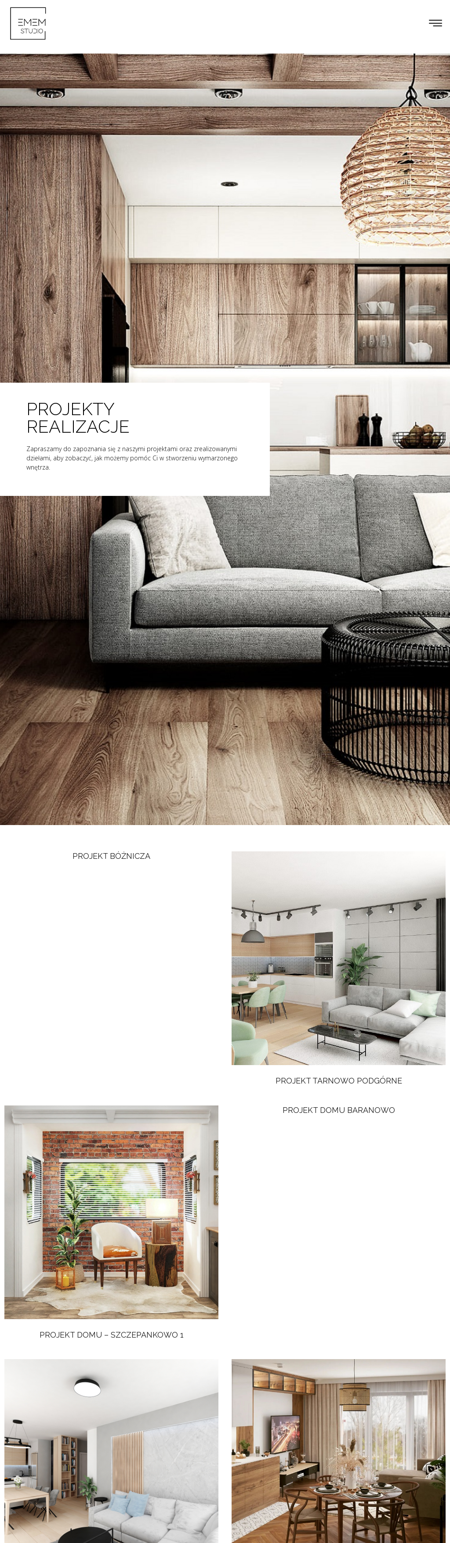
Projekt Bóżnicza (111, 856)
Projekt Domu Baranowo (339, 1110)
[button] (436, 23)
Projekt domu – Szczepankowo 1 (112, 1334)
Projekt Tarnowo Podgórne (339, 1080)
